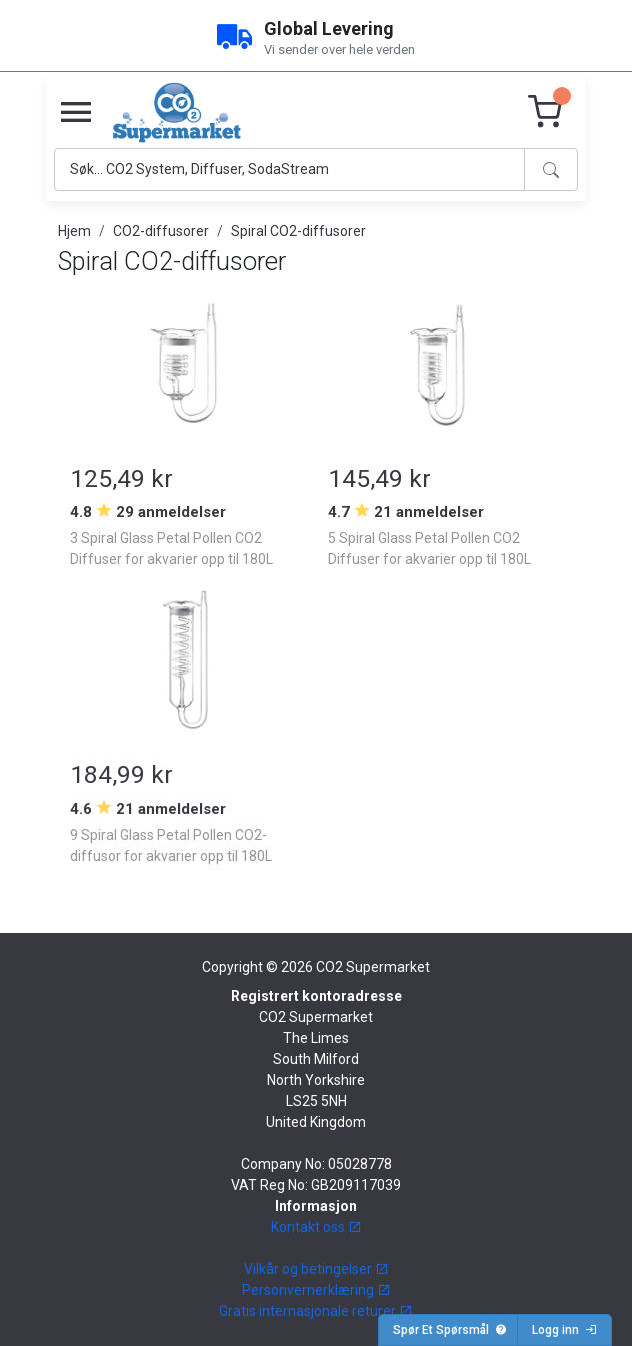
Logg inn (564, 1330)
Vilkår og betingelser (316, 1269)
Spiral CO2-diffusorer (298, 231)
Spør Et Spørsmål (450, 1330)
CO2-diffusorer (161, 231)
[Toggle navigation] (76, 113)
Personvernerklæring (316, 1290)
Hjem (74, 231)
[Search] (289, 169)
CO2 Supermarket (373, 967)
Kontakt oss (316, 1227)
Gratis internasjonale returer (316, 1311)
